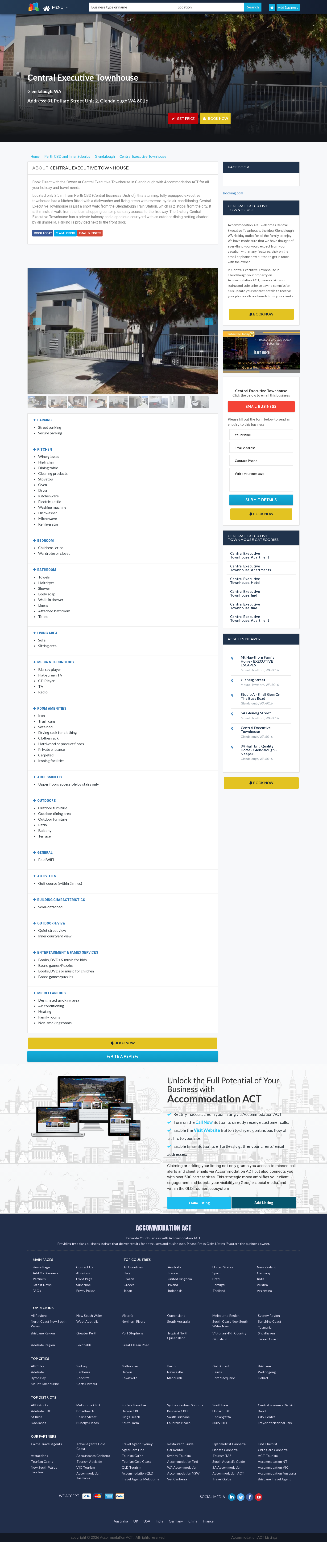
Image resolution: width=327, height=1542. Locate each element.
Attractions (39, 1456)
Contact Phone (246, 461)
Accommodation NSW (183, 1473)
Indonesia (175, 1291)
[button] (42, 331)
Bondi (262, 1411)
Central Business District (276, 1405)
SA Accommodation (226, 1467)
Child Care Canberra (273, 1450)
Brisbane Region (43, 1333)
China (192, 1521)
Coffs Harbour (86, 1384)
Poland (173, 1285)
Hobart (263, 1378)
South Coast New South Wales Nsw (230, 1323)
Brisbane (264, 1366)
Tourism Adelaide (89, 1461)
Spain (216, 1273)
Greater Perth (86, 1333)
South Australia (178, 1321)
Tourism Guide (132, 1456)
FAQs (37, 1291)
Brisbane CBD (177, 1411)
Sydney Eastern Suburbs (185, 1405)
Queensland (176, 1316)
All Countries (133, 1267)
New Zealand (266, 1267)
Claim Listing (65, 233)
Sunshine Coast (269, 1321)
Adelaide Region (43, 1345)
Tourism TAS (222, 1456)
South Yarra (130, 1423)
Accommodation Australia (277, 1473)
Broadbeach (85, 1411)
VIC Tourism (85, 1467)
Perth (171, 1366)
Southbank (220, 1405)
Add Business (288, 7)
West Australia (87, 1321)
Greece (129, 1285)
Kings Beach (131, 1417)
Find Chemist (267, 1444)
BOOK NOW (215, 118)
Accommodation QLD (137, 1473)
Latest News (42, 1285)
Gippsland (219, 1339)
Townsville (129, 1378)
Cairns (217, 1372)
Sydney (81, 1366)
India (260, 1279)
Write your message (250, 474)
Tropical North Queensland (177, 1335)
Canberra (83, 1372)
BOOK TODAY (43, 233)
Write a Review (123, 1056)
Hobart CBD (221, 1411)
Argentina (264, 1291)
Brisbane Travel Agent (274, 1479)
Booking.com (233, 193)
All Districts (39, 1405)
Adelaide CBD (41, 1411)
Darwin (127, 1372)
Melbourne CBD (88, 1405)
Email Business (90, 233)
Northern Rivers (133, 1321)
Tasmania (265, 1327)
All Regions (39, 1316)
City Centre (266, 1417)
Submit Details (261, 499)
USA (147, 1521)
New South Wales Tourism (44, 1469)
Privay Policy (85, 1291)
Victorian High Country (229, 1333)
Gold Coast (220, 1366)
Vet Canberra (177, 1479)
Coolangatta (221, 1417)
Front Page (84, 1279)
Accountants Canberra (93, 1456)
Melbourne (130, 1366)
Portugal (218, 1285)
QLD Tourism (131, 1467)
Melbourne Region (226, 1316)
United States (222, 1267)
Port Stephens (132, 1333)
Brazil (216, 1279)
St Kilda (36, 1417)
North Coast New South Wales (48, 1323)
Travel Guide (221, 1479)
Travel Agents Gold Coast (90, 1446)
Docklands (38, 1423)
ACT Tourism (268, 1456)
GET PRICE (183, 118)
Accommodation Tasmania (88, 1475)
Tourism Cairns (42, 1461)
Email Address (245, 448)
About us (83, 1273)
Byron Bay (38, 1378)
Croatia (129, 1279)
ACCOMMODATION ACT (163, 1228)
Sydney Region (269, 1316)
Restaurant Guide (180, 1444)
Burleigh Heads (87, 1423)
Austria (262, 1285)
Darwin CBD (131, 1411)
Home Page (41, 1267)
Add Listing (263, 1202)
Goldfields (83, 1345)
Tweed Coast (268, 1339)
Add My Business (45, 1273)
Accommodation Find (182, 1461)
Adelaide (37, 1372)
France (173, 1273)
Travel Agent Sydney (137, 1444)
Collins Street (86, 1417)
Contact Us (84, 1267)
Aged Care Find (133, 1450)
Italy (127, 1273)
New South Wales (89, 1316)
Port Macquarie (223, 1378)
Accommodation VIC (273, 1467)
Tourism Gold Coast (136, 1461)
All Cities (37, 1366)
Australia (174, 1267)
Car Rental (175, 1450)
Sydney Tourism (179, 1456)
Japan (128, 1291)
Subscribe (83, 1285)
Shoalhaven (266, 1333)
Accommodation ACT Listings (254, 1537)
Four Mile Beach (178, 1423)
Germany (263, 1273)
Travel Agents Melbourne (140, 1479)
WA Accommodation (182, 1467)
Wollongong (267, 1372)
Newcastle (175, 1372)
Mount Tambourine (45, 1384)
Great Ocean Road (135, 1345)
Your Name (243, 435)
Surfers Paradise (134, 1405)
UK (135, 1521)
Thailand (218, 1291)
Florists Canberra (225, 1450)
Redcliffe (83, 1378)
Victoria (127, 1316)
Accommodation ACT (228, 1473)
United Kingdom (180, 1279)
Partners (39, 1279)
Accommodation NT (272, 1461)
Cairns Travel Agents (46, 1444)
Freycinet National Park (275, 1423)
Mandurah (174, 1378)
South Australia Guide (228, 1461)
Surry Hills (219, 1423)
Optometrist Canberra (229, 1444)
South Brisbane (178, 1417)
